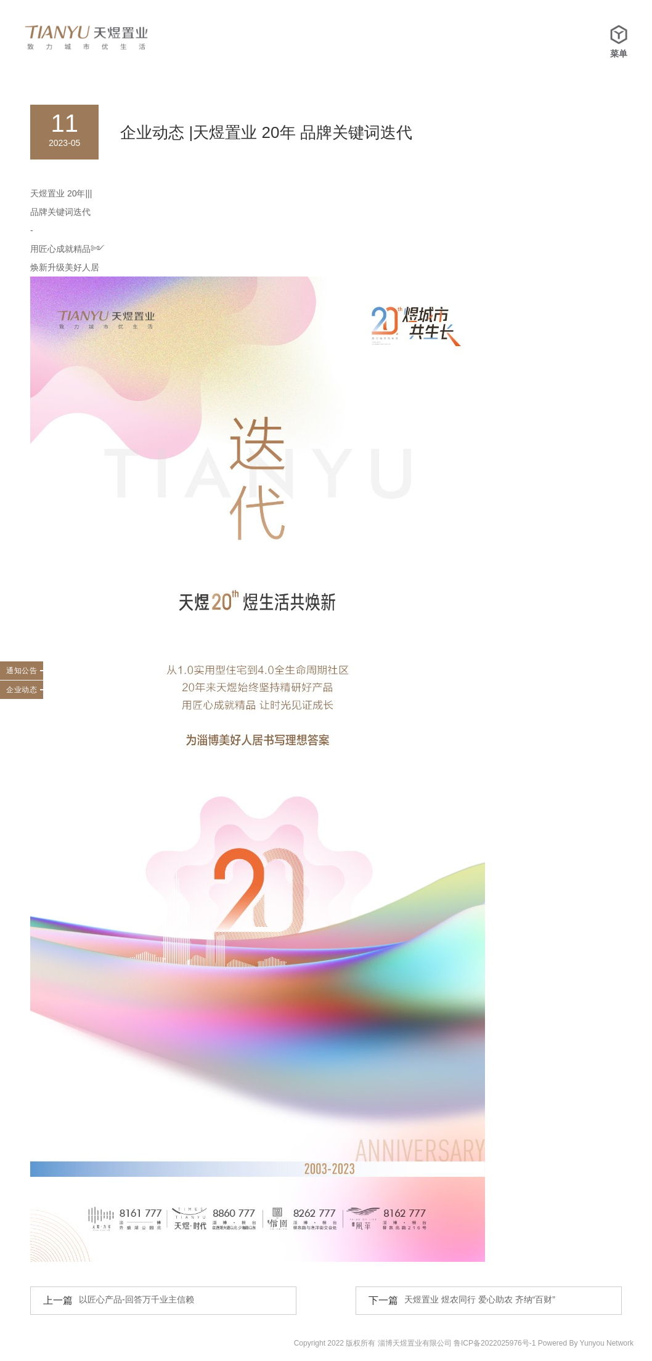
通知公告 (21, 670)
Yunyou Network (607, 1343)
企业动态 (21, 689)
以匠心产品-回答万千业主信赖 (136, 1299)
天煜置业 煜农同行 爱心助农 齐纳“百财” (479, 1299)
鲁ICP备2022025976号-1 (495, 1343)
